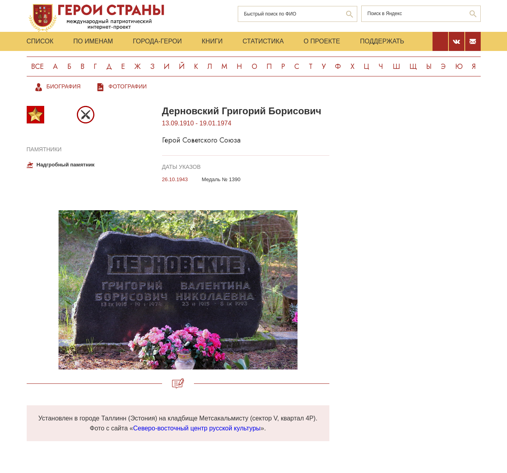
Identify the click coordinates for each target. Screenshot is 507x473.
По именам (93, 41)
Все (37, 66)
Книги (212, 41)
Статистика (263, 41)
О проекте (321, 41)
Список (40, 41)
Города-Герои (157, 41)
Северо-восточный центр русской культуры (196, 428)
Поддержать (382, 41)
